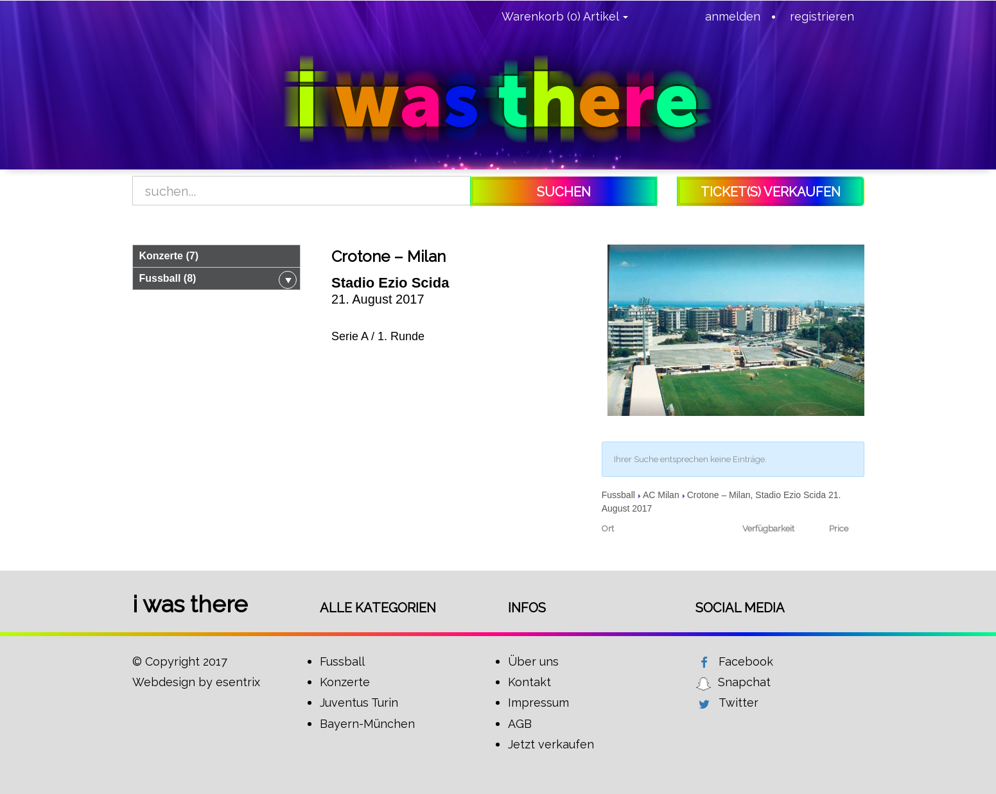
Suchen (564, 192)
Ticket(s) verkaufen (771, 192)
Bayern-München (367, 723)
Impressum (538, 702)
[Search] (301, 191)
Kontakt (529, 682)
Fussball (618, 495)
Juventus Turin (359, 702)
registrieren (822, 16)
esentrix (238, 682)
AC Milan (661, 495)
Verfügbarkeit (768, 528)
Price (838, 528)
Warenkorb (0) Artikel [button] (565, 16)
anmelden (732, 16)
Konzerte (345, 682)
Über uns (533, 661)
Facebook (746, 661)
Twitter (738, 702)
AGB (520, 723)
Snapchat (744, 682)
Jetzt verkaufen (551, 744)
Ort (608, 528)
